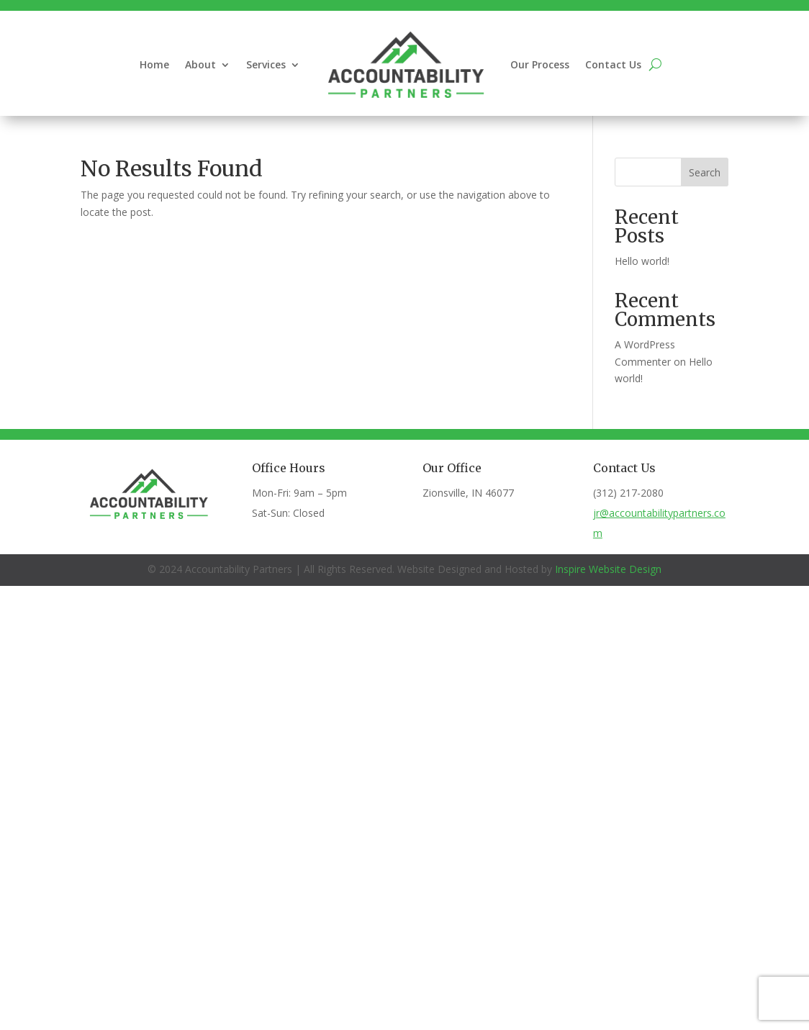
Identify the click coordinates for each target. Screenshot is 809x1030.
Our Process (539, 64)
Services (266, 64)
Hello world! (642, 261)
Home (154, 64)
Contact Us (613, 64)
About (200, 64)
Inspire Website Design (608, 569)
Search (704, 172)
